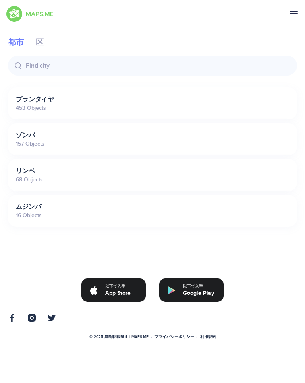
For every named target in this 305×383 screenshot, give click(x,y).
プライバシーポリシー (174, 336)
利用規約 (208, 336)
